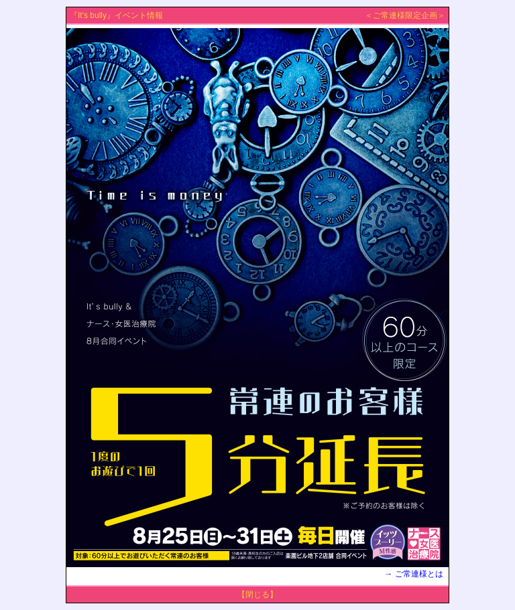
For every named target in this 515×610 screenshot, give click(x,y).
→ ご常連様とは (414, 574)
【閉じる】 (257, 594)
